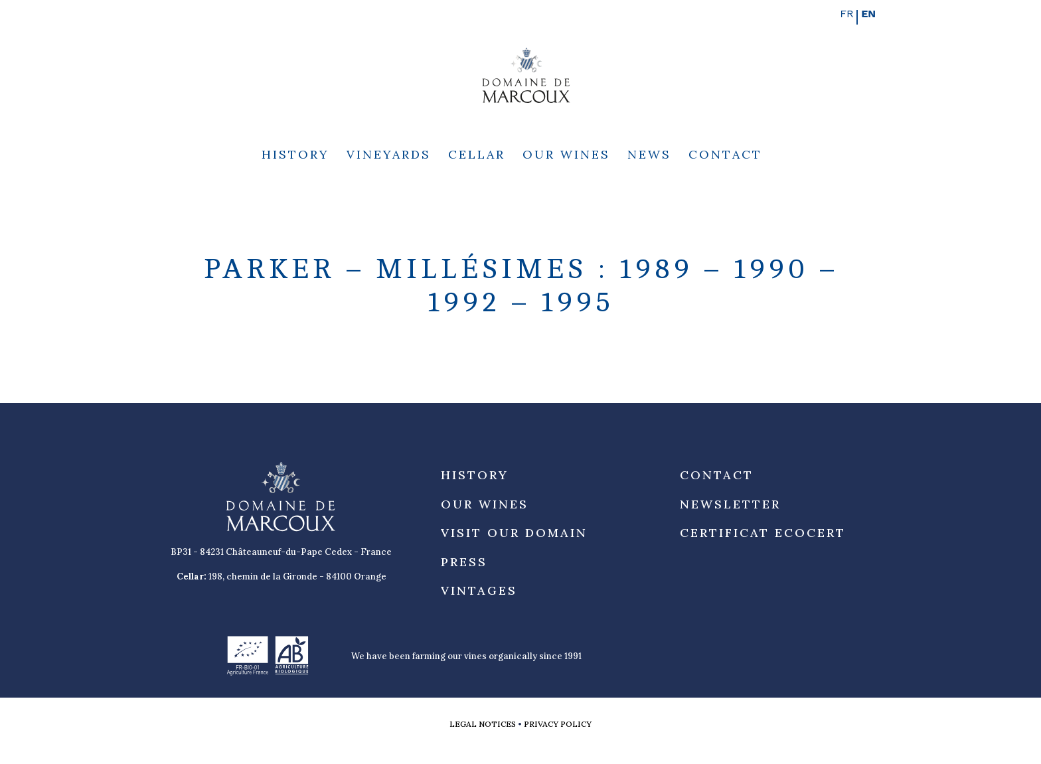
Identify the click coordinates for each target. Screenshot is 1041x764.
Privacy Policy (558, 724)
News (649, 156)
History (295, 156)
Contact (725, 156)
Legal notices (482, 724)
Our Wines (566, 156)
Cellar (476, 156)
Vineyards (389, 156)
